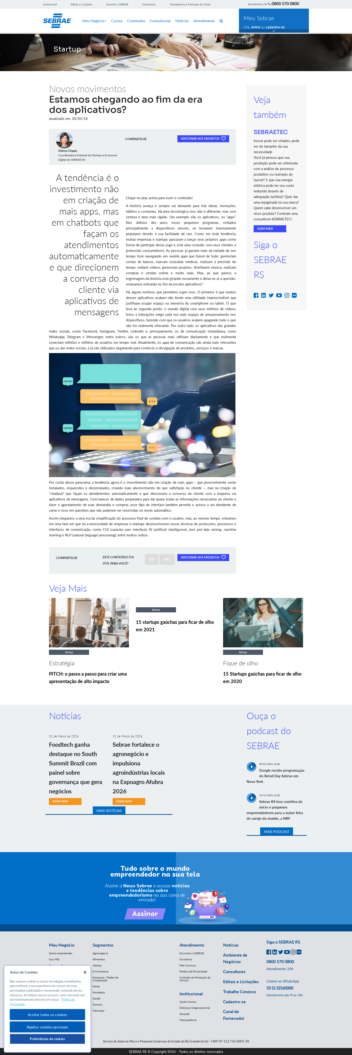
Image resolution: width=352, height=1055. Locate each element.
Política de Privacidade (193, 971)
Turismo (97, 1004)
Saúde (96, 998)
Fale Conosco (187, 965)
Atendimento (204, 20)
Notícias (182, 20)
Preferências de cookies (47, 1039)
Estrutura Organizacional (194, 1008)
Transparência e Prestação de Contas (190, 4)
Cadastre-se (234, 1001)
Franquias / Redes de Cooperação (105, 979)
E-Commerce (100, 971)
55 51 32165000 (279, 987)
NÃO (167, 559)
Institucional (50, 4)
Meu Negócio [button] (61, 944)
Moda (96, 986)
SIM (151, 559)
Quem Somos (187, 1001)
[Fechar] (85, 972)
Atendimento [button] (191, 944)
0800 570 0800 (285, 3)
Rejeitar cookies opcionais (47, 1027)
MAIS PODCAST (276, 831)
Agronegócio (100, 953)
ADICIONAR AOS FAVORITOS (203, 138)
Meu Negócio (94, 20)
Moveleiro (99, 992)
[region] (47, 1009)
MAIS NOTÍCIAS (109, 811)
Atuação (184, 1014)
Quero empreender (60, 953)
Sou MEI (54, 959)
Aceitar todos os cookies (47, 1014)
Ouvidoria (185, 959)
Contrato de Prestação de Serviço (195, 979)
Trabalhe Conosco (239, 991)
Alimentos (99, 959)
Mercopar (98, 1010)
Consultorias (160, 20)
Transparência (188, 1020)
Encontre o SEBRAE (117, 4)
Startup (97, 965)
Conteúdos (136, 20)
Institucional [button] (191, 993)
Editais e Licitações (81, 4)
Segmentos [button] (103, 944)
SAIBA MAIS (265, 228)
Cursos (117, 20)
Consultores (149, 4)
